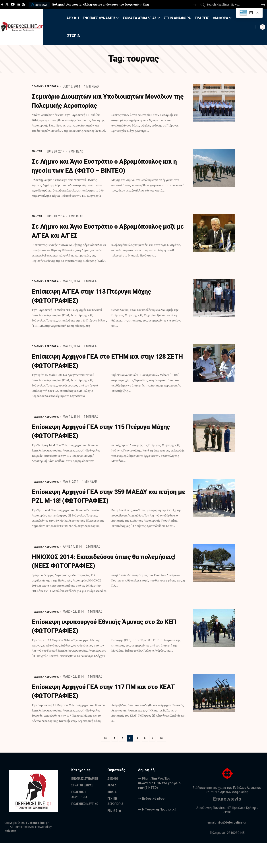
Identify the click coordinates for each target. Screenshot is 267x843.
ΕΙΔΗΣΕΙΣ (38, 151)
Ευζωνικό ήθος (153, 797)
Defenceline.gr (38, 822)
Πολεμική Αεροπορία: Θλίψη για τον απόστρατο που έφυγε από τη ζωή (100, 4)
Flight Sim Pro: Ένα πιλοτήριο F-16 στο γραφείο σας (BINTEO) (159, 782)
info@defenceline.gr (232, 821)
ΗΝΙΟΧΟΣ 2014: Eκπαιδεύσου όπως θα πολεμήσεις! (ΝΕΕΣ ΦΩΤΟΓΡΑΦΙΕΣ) (93, 559)
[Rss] (23, 4)
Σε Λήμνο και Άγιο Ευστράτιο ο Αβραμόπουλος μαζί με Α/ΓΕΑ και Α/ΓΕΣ (107, 230)
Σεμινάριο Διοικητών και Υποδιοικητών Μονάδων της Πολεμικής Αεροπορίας (96, 100)
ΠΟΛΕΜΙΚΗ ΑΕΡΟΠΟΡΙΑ (47, 86)
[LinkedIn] (18, 4)
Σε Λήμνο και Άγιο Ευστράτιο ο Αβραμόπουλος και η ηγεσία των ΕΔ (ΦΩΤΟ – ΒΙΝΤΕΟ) (107, 165)
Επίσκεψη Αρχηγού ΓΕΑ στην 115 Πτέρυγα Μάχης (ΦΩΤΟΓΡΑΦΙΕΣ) (100, 429)
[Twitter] (7, 4)
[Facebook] (2, 4)
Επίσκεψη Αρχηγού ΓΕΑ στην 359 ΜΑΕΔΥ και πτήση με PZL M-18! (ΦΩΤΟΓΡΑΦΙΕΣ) (104, 494)
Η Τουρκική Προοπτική (159, 808)
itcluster (10, 830)
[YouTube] (13, 4)
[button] (194, 4)
